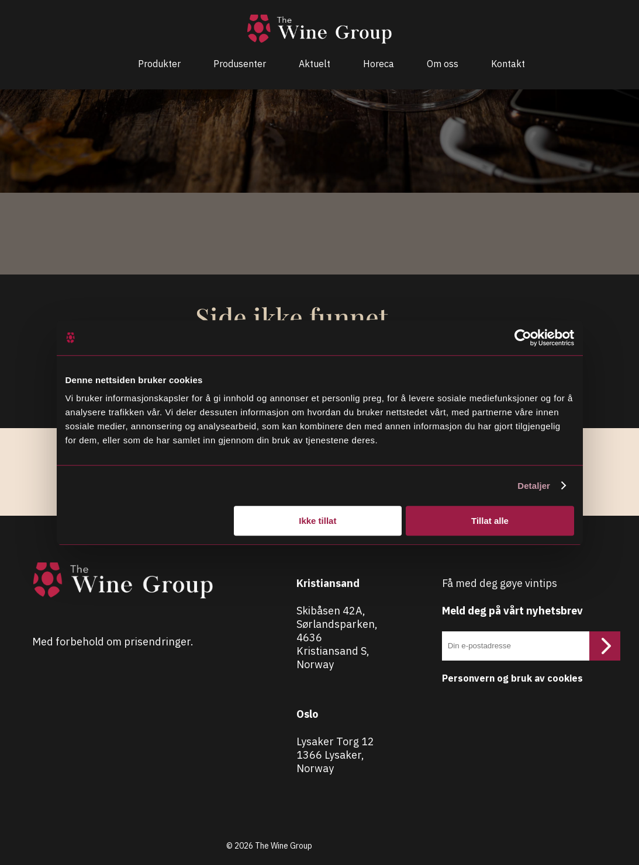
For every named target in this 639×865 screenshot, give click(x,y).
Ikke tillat (317, 521)
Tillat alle (490, 521)
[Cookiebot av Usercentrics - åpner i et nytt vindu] (523, 337)
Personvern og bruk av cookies (512, 678)
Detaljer (533, 486)
